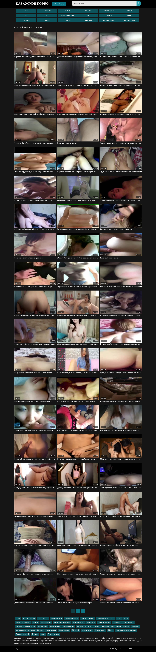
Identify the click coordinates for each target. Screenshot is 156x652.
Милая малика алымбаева (25, 630)
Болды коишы (87, 630)
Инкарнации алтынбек (62, 622)
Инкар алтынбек (78, 622)
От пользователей (67, 15)
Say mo (25, 618)
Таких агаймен (128, 622)
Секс (26, 11)
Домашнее (47, 11)
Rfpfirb (32, 618)
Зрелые (47, 20)
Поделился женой (22, 634)
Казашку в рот (64, 630)
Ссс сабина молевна (84, 626)
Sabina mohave (55, 626)
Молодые (26, 20)
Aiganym (35, 622)
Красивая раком (56, 618)
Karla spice (117, 622)
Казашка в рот (51, 630)
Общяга (110, 630)
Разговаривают (102, 618)
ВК (26, 15)
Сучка (18, 618)
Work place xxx (43, 618)
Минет (129, 15)
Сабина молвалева (71, 618)
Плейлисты (59, 4)
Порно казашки (21, 649)
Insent (119, 618)
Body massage (46, 622)
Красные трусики (104, 622)
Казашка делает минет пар (25, 626)
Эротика (67, 11)
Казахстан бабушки (23, 622)
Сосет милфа (116, 626)
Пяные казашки (53, 634)
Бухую (91, 618)
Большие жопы (129, 20)
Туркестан (105, 626)
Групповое (88, 20)
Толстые (68, 20)
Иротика (126, 626)
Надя (112, 618)
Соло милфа (42, 626)
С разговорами (109, 11)
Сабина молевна (68, 626)
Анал (88, 15)
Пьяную (84, 618)
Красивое (88, 11)
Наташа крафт (100, 630)
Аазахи (96, 626)
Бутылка (35, 634)
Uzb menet (75, 630)
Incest (43, 634)
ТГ (47, 15)
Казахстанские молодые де (126, 630)
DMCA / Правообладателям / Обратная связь (125, 649)
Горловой (135, 626)
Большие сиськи (108, 20)
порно (32, 3)
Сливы (129, 11)
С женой (109, 15)
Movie (126, 618)
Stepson (40, 630)
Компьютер (91, 622)
